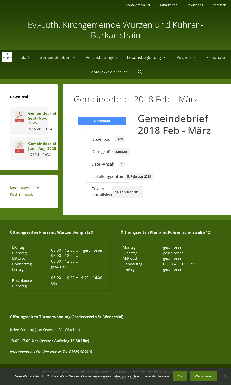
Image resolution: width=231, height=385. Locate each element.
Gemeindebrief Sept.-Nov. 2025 (42, 118)
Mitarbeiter (168, 5)
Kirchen (189, 57)
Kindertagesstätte (24, 187)
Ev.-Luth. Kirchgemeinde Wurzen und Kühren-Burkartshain (116, 30)
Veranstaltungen (101, 57)
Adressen (219, 5)
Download (102, 121)
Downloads (194, 5)
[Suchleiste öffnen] (139, 72)
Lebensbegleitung (149, 57)
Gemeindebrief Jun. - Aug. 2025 (42, 146)
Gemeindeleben (60, 57)
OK (180, 376)
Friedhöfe (216, 57)
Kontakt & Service (110, 72)
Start (25, 57)
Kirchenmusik (21, 194)
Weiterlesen (203, 376)
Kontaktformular (138, 5)
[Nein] (224, 376)
